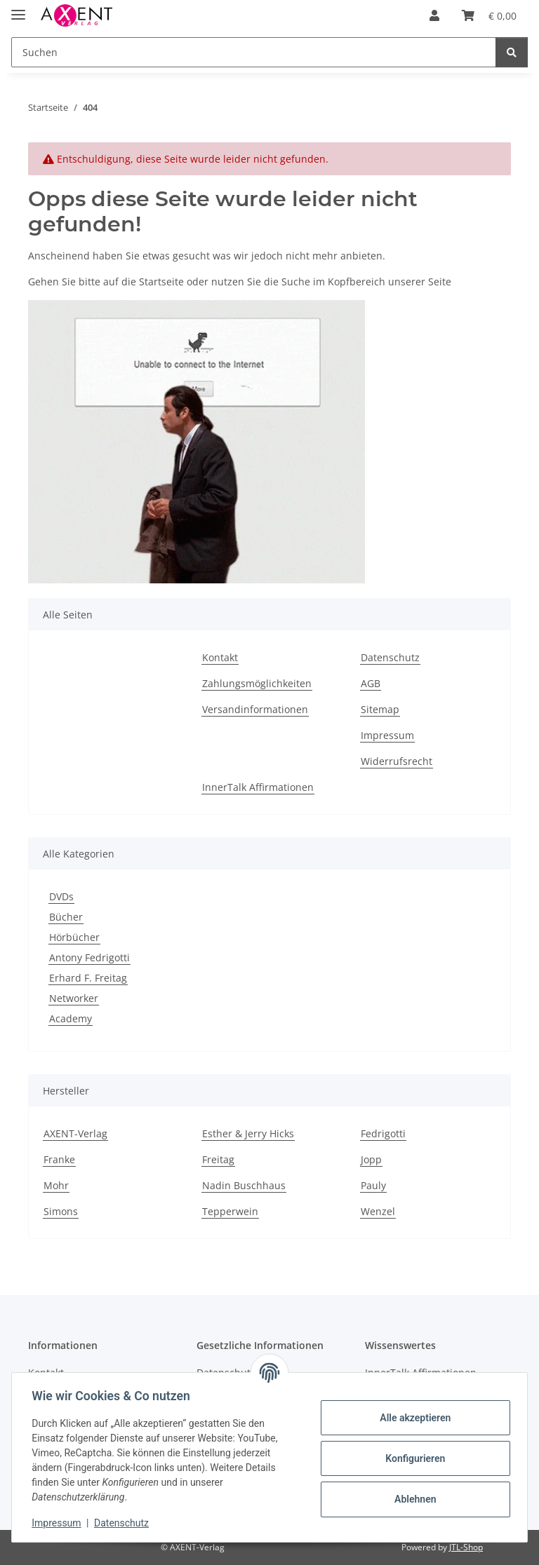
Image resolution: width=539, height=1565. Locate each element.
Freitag (218, 1159)
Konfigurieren (412, 1458)
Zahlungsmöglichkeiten (257, 683)
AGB (370, 683)
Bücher (66, 916)
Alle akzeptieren (412, 1417)
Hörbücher (74, 937)
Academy (70, 1018)
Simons (61, 1211)
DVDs (61, 896)
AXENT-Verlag (75, 1133)
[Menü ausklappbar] (18, 9)
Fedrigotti (383, 1133)
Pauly (373, 1185)
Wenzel (378, 1211)
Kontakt (220, 657)
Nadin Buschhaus (244, 1185)
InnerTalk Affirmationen (258, 787)
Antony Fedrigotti (89, 957)
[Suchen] (253, 52)
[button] (434, 15)
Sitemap (380, 709)
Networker (73, 998)
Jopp (371, 1159)
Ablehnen (412, 1499)
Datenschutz (124, 1523)
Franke (59, 1159)
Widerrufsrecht (396, 761)
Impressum (59, 1523)
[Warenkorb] (489, 15)
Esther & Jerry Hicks (248, 1133)
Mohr (56, 1185)
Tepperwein (230, 1211)
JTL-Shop (466, 1547)
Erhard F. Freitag (88, 977)
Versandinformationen (255, 709)
